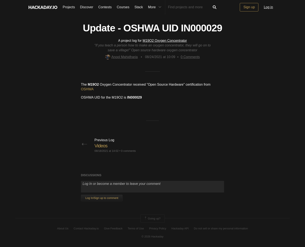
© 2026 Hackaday (152, 236)
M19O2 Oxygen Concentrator (165, 40)
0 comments (128, 150)
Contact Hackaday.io (86, 228)
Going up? (152, 218)
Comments (190, 57)
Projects (69, 7)
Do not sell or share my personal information (221, 228)
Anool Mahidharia (121, 57)
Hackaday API (180, 228)
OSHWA (87, 89)
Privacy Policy (157, 228)
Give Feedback (113, 228)
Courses (123, 7)
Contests (105, 7)
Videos (100, 145)
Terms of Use (136, 228)
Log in (268, 7)
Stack (138, 7)
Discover (86, 7)
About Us (62, 228)
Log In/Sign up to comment (101, 198)
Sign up (249, 7)
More (155, 7)
